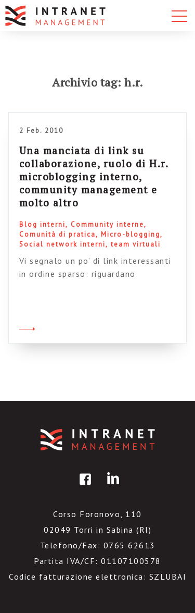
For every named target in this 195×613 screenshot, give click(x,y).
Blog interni (42, 224)
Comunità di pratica (57, 234)
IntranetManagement (98, 439)
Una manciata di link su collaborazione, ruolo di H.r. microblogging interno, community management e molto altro (93, 176)
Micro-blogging (130, 234)
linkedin (111, 486)
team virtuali (136, 244)
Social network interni (62, 244)
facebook (83, 486)
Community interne (107, 224)
